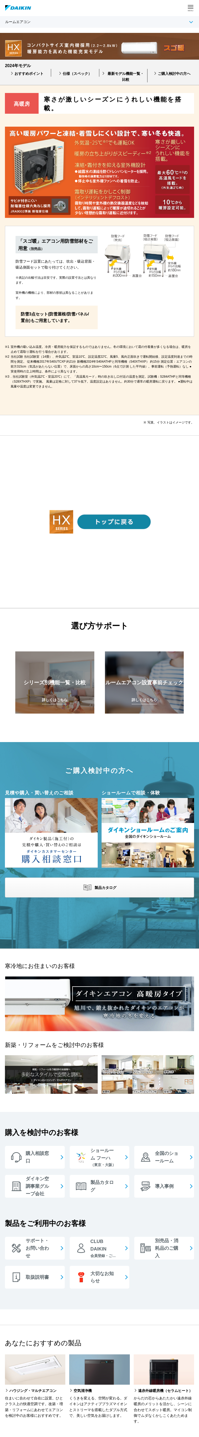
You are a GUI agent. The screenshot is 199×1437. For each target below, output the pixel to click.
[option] (99, 99)
